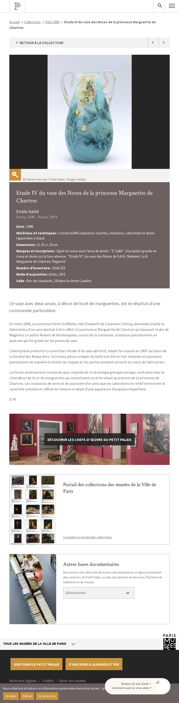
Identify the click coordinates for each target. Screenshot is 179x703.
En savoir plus (47, 696)
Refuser (27, 696)
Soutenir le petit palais (36, 664)
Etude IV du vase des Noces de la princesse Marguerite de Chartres (84, 197)
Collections (32, 22)
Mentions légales (23, 680)
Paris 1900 (52, 22)
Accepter (11, 696)
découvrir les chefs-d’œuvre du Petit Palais (89, 439)
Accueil (14, 22)
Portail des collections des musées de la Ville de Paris (109, 488)
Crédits (48, 680)
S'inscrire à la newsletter (94, 664)
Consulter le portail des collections (87, 537)
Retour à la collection (39, 42)
